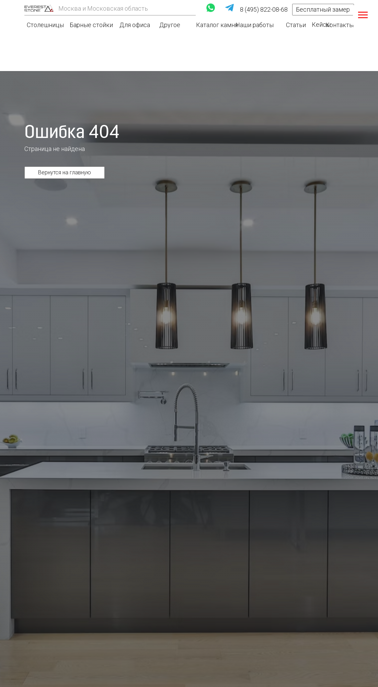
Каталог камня (217, 25)
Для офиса (134, 25)
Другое (169, 25)
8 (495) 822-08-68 (264, 9)
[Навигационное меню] (363, 15)
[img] (39, 8)
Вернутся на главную (64, 172)
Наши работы (255, 25)
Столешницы (45, 25)
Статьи (296, 25)
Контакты (339, 25)
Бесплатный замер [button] (323, 9)
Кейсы (321, 25)
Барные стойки (91, 25)
